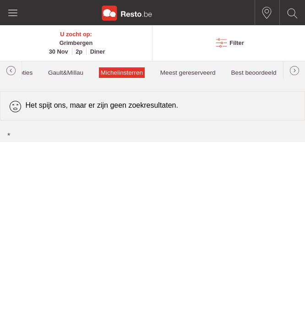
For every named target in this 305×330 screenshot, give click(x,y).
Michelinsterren (122, 72)
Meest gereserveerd (188, 72)
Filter (236, 42)
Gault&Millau (65, 72)
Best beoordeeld (253, 72)
